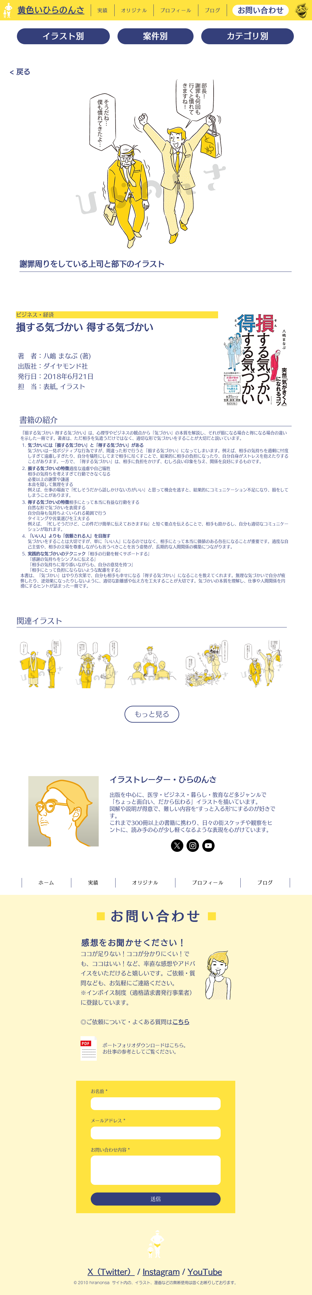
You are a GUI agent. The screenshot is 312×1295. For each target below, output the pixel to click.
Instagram (161, 1272)
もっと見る (151, 714)
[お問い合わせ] (260, 10)
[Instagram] (193, 845)
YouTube (205, 1272)
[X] (177, 845)
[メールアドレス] (154, 1133)
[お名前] (154, 1103)
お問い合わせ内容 (110, 1150)
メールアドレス (108, 1121)
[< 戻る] (20, 71)
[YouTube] (208, 845)
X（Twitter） (111, 1272)
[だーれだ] (301, 10)
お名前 (99, 1091)
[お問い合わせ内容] (156, 1170)
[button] (89, 1048)
